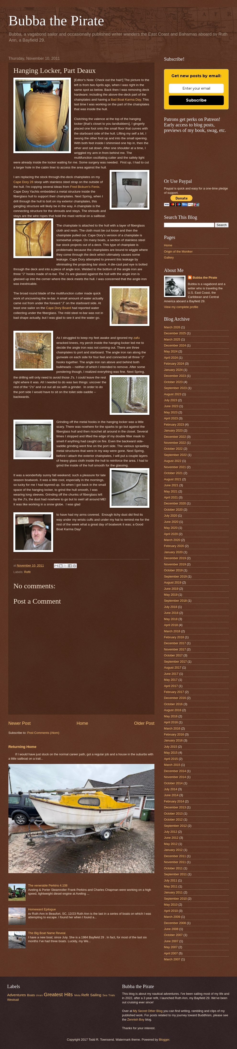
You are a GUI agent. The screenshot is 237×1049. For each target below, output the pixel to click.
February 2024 (174, 363)
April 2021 (171, 497)
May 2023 (171, 412)
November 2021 (175, 467)
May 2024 (171, 351)
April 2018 (171, 625)
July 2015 (170, 746)
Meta (77, 995)
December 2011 (175, 856)
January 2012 (173, 850)
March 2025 (172, 339)
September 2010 (175, 898)
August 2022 (172, 461)
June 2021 (171, 485)
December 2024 (175, 345)
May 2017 (171, 679)
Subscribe (196, 100)
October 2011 (173, 868)
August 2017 (172, 667)
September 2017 (175, 661)
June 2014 (171, 795)
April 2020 (171, 534)
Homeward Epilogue (42, 909)
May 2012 (171, 844)
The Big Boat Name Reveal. (47, 933)
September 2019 (175, 576)
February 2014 (174, 801)
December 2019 (175, 558)
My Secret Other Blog (148, 1011)
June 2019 (171, 588)
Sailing (95, 995)
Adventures (16, 995)
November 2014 (175, 777)
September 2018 (175, 600)
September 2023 (175, 388)
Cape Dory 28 (23, 182)
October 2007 (173, 935)
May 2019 (171, 594)
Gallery (169, 257)
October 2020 (173, 509)
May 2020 (171, 528)
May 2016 (171, 716)
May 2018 (171, 619)
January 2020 (173, 552)
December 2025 (175, 333)
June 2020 (171, 522)
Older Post (144, 723)
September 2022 (175, 455)
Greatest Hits (58, 994)
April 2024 (171, 357)
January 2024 (173, 370)
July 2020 (170, 515)
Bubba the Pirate (56, 20)
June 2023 (171, 406)
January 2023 (173, 430)
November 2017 (175, 649)
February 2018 (174, 637)
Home (82, 723)
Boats (31, 995)
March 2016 (172, 728)
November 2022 (175, 442)
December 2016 (175, 698)
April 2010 (171, 911)
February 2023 (174, 424)
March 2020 (172, 540)
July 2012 (170, 831)
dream (39, 995)
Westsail (13, 999)
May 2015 (171, 752)
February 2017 (174, 692)
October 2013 (173, 813)
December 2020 (175, 503)
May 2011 (171, 886)
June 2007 (171, 941)
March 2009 (172, 917)
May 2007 (171, 947)
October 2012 (173, 819)
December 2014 (175, 771)
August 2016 (172, 710)
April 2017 (171, 686)
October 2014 (173, 783)
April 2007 (171, 953)
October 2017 (173, 655)
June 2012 (171, 837)
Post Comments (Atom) (43, 733)
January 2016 (173, 740)
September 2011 (175, 874)
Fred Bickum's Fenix (84, 187)
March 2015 (172, 765)
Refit (27, 572)
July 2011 (170, 880)
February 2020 (174, 546)
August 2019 (172, 582)
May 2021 (171, 491)
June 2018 (171, 613)
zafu (137, 338)
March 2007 (172, 959)
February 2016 (174, 734)
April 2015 (171, 759)
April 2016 (171, 722)
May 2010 (171, 904)
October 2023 (173, 382)
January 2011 (173, 892)
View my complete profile (181, 307)
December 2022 (175, 436)
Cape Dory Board (58, 308)
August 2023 (172, 394)
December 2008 (175, 923)
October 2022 (173, 448)
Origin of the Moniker (178, 251)
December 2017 (175, 643)
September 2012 (175, 825)
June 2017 (171, 674)
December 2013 (175, 807)
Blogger (164, 1039)
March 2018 (172, 631)
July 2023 (170, 400)
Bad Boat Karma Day (126, 99)
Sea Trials (108, 995)
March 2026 (172, 327)
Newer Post (19, 723)
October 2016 (173, 704)
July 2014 (170, 789)
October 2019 (173, 570)
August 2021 (172, 479)
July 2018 (170, 607)
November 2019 (175, 564)
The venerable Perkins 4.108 (48, 885)
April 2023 (171, 418)
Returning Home (22, 747)
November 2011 (175, 862)
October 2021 (173, 473)
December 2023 (175, 376)
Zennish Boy (135, 1019)
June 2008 (171, 929)
